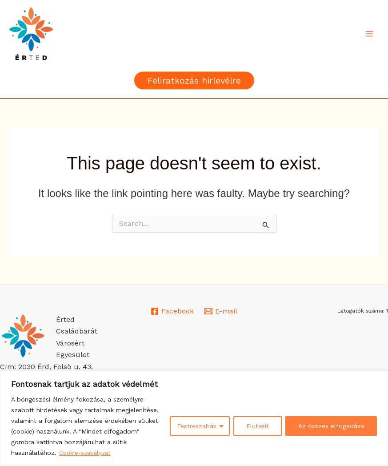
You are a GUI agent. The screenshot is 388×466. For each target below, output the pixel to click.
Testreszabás (196, 426)
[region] (194, 418)
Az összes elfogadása (331, 426)
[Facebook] (172, 311)
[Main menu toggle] (369, 34)
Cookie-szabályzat (87, 453)
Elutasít (257, 426)
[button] (194, 80)
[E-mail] (221, 311)
